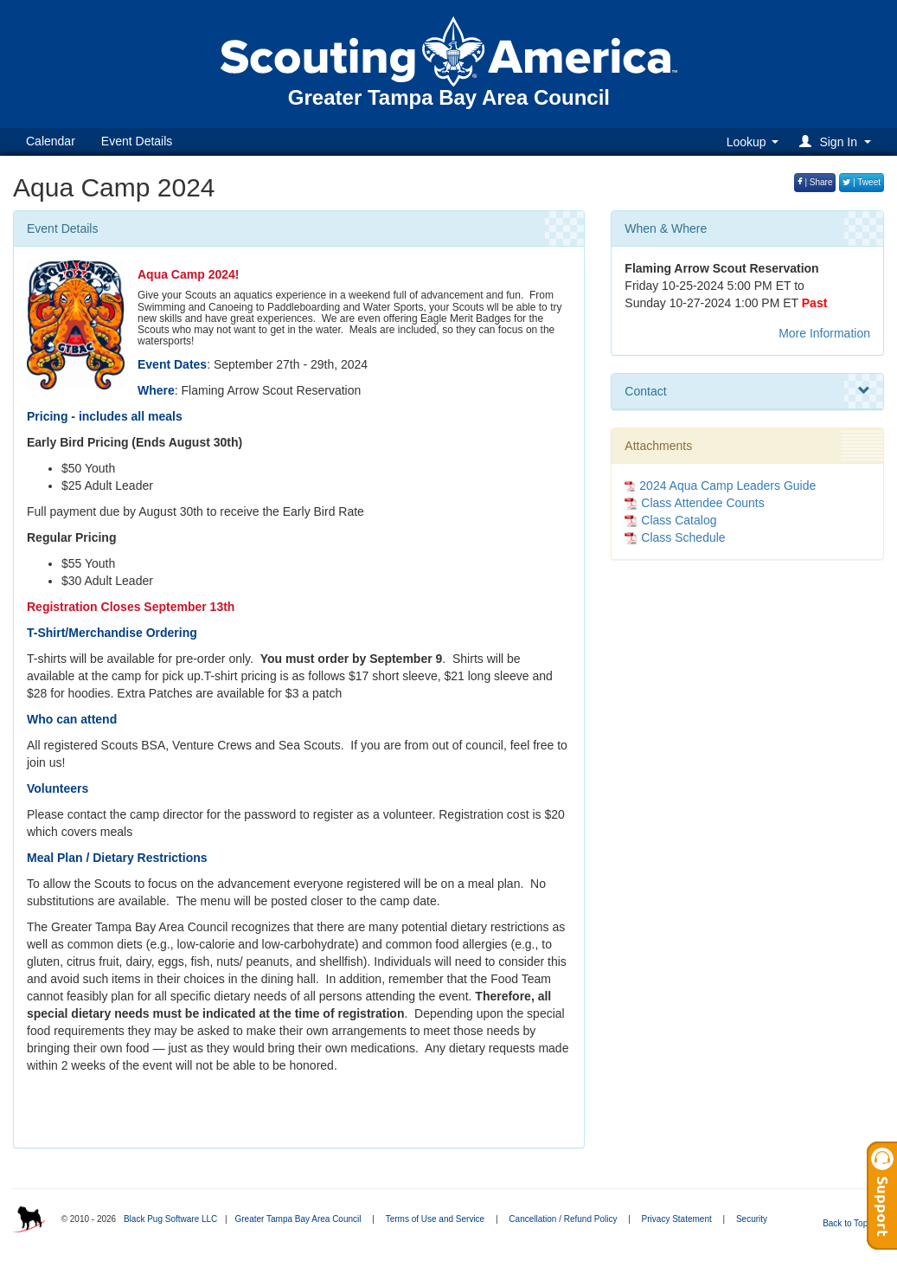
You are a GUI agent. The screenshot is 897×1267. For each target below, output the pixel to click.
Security (751, 1219)
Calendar (50, 141)
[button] (837, 141)
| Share (815, 182)
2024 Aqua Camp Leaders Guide (727, 485)
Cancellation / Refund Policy (563, 1219)
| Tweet (862, 182)
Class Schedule (675, 537)
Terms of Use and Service (435, 1219)
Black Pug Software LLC (170, 1219)
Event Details (136, 141)
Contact (747, 391)
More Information (824, 333)
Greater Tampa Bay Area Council (297, 1219)
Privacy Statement (677, 1219)
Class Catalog (670, 520)
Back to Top (851, 1223)
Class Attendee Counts (694, 503)
